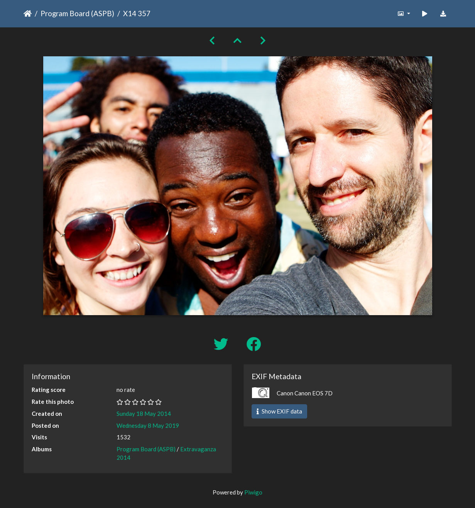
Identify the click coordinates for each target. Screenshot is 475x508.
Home (28, 13)
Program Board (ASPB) (77, 13)
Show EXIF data (279, 411)
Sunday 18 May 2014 (144, 413)
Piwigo (253, 492)
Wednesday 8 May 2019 (148, 425)
